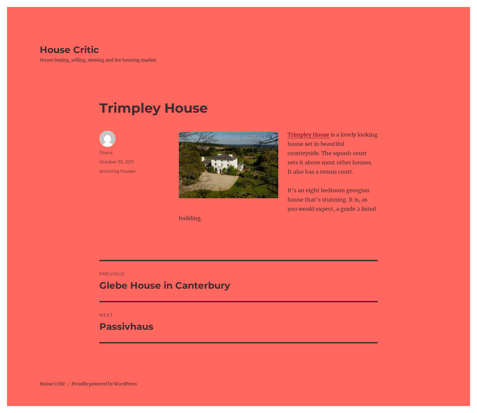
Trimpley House (309, 134)
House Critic (69, 49)
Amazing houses (117, 171)
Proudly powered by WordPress (104, 384)
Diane (106, 152)
